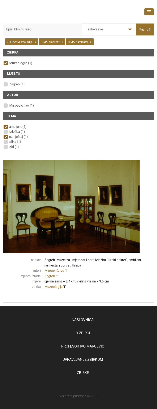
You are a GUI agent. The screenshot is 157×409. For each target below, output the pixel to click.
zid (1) (14, 147)
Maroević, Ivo (54, 271)
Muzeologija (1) (20, 63)
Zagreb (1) (17, 84)
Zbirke (83, 373)
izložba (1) (17, 132)
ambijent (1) (17, 127)
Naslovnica (83, 320)
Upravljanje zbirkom (83, 359)
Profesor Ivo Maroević (82, 346)
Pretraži (145, 29)
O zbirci (83, 333)
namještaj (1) (18, 137)
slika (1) (15, 142)
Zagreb (49, 276)
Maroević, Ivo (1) (21, 105)
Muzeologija (53, 287)
